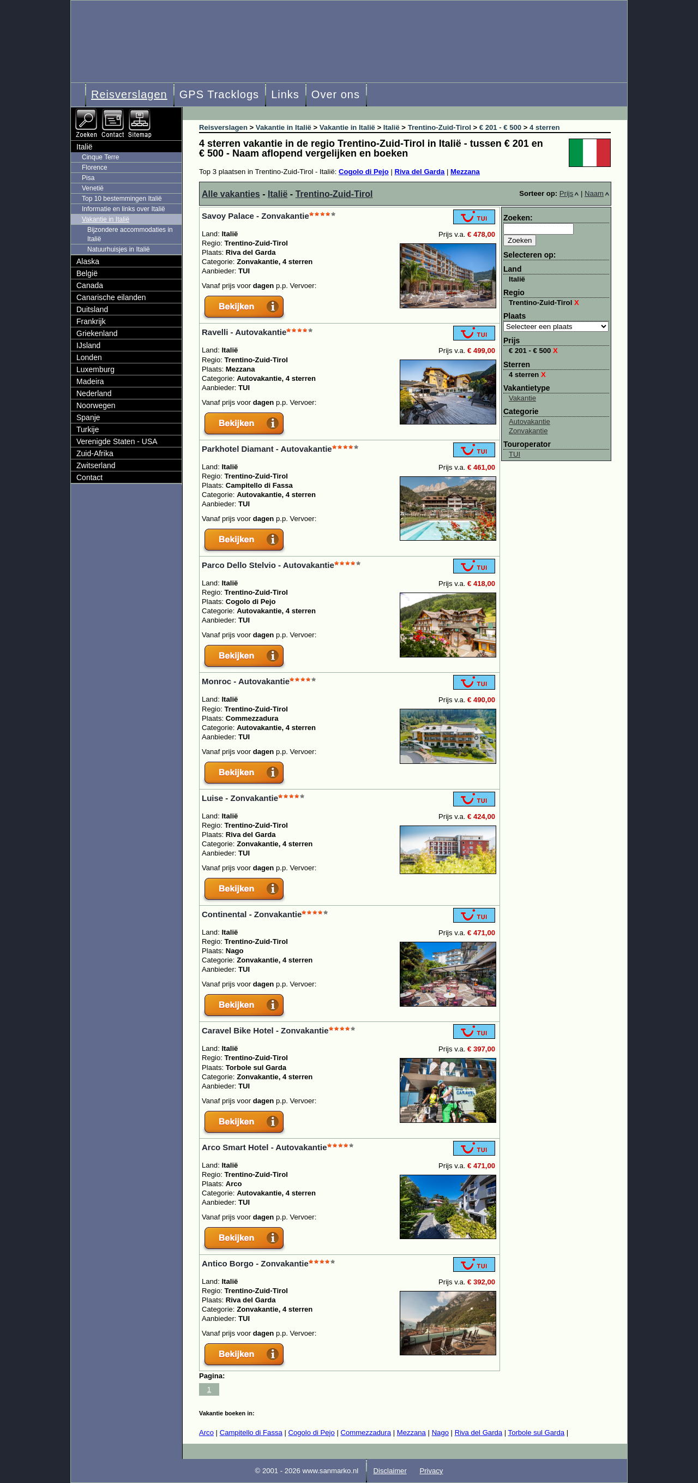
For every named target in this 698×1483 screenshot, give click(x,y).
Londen (89, 357)
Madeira (90, 381)
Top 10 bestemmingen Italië (122, 198)
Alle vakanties (231, 194)
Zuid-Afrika (94, 453)
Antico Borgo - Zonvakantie (255, 1263)
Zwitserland (96, 465)
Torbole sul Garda (536, 1432)
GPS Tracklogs (219, 94)
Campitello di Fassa (251, 1432)
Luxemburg (95, 369)
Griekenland (97, 333)
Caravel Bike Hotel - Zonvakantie (265, 1030)
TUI (514, 454)
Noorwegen (96, 405)
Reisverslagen (129, 94)
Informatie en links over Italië (123, 209)
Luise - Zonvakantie (240, 798)
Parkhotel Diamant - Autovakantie (267, 449)
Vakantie (522, 398)
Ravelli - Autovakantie (244, 332)
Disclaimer (390, 1471)
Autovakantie (529, 421)
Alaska (87, 261)
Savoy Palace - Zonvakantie (255, 216)
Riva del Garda (419, 172)
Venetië (93, 188)
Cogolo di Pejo (364, 172)
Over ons (335, 94)
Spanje (88, 417)
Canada (89, 285)
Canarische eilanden (111, 297)
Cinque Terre (100, 157)
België (87, 273)
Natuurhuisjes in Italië (118, 249)
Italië (277, 194)
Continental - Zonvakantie (252, 914)
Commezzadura (365, 1432)
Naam (597, 193)
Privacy (431, 1471)
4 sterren (527, 374)
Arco (206, 1432)
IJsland (88, 345)
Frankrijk (91, 321)
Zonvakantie (528, 431)
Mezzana (465, 172)
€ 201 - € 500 (533, 350)
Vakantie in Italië (105, 219)
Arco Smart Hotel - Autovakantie (264, 1147)
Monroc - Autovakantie (246, 681)
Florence (94, 167)
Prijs (569, 193)
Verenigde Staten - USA (117, 441)
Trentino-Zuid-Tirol (334, 194)
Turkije (87, 429)
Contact (89, 477)
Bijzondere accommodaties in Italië (130, 234)
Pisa (88, 178)
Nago (440, 1432)
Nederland (94, 393)
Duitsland (92, 309)
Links (285, 94)
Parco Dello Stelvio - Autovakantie (268, 565)
